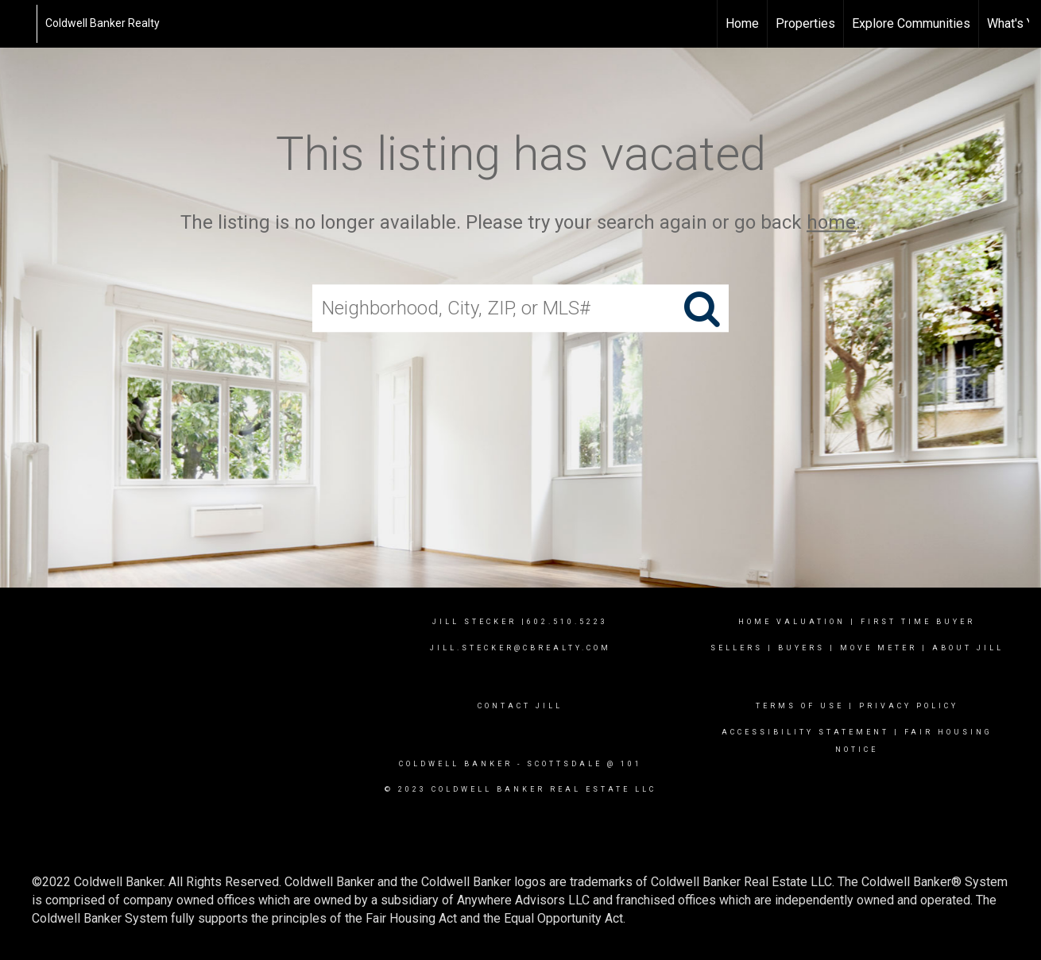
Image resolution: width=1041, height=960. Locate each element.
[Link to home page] (20, 24)
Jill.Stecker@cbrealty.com (520, 648)
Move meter (878, 648)
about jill (968, 648)
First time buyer (918, 622)
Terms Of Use (800, 706)
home (831, 222)
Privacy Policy (908, 706)
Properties (805, 23)
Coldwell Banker (456, 764)
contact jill (520, 706)
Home (742, 23)
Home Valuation (792, 622)
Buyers (801, 648)
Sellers (736, 648)
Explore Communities (911, 23)
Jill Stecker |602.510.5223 (520, 622)
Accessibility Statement (805, 732)
